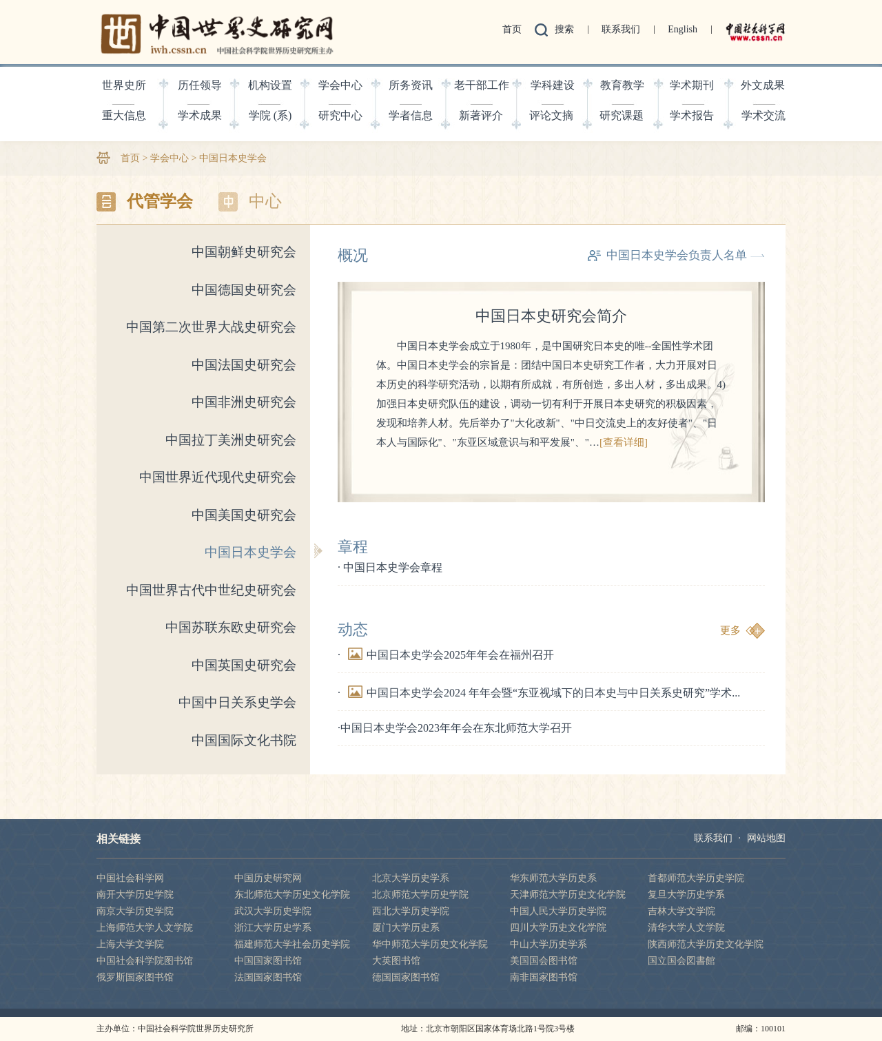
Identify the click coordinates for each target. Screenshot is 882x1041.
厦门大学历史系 (406, 928)
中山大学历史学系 (548, 944)
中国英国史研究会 (244, 665)
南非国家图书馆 (543, 977)
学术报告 (692, 115)
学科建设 (553, 85)
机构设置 (270, 85)
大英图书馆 (396, 961)
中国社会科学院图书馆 (144, 961)
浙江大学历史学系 (272, 928)
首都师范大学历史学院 (696, 878)
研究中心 (340, 115)
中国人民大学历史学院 (558, 911)
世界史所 (124, 85)
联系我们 (621, 29)
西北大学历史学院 (410, 911)
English (682, 29)
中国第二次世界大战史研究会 (211, 327)
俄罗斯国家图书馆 (135, 977)
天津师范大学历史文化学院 (568, 894)
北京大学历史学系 (410, 878)
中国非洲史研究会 (244, 402)
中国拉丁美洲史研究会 (230, 440)
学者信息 (411, 115)
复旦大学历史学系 (686, 894)
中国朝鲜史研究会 (244, 252)
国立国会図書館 (681, 961)
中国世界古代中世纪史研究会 (211, 590)
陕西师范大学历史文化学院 (705, 944)
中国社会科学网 (130, 878)
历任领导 (200, 85)
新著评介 (481, 115)
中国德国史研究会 (244, 289)
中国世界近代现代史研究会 (217, 477)
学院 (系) (270, 115)
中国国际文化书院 (244, 740)
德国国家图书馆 (406, 977)
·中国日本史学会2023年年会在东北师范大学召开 (455, 728)
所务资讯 (411, 85)
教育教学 (622, 85)
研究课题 (621, 115)
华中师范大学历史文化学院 (430, 944)
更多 (730, 630)
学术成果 (200, 115)
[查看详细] (623, 442)
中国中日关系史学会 (237, 702)
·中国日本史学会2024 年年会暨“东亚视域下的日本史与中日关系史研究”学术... (539, 693)
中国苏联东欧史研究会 (230, 627)
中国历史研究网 (268, 878)
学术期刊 (692, 85)
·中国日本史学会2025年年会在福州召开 (446, 655)
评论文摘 (551, 115)
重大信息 (124, 115)
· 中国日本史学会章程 (390, 567)
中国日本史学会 (233, 158)
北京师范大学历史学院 (420, 894)
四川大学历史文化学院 (558, 928)
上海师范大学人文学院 (144, 928)
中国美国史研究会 (244, 515)
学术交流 (763, 115)
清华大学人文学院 (686, 928)
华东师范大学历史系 (553, 878)
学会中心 (340, 85)
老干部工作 (481, 85)
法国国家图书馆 (268, 977)
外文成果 (763, 85)
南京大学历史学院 (135, 911)
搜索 (564, 29)
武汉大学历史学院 (272, 911)
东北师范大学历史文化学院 (292, 894)
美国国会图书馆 (543, 961)
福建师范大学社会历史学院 (292, 944)
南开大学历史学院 (135, 894)
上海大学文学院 (130, 944)
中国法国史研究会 (244, 365)
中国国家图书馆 (268, 961)
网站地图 (766, 838)
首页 (512, 29)
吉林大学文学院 (681, 911)
